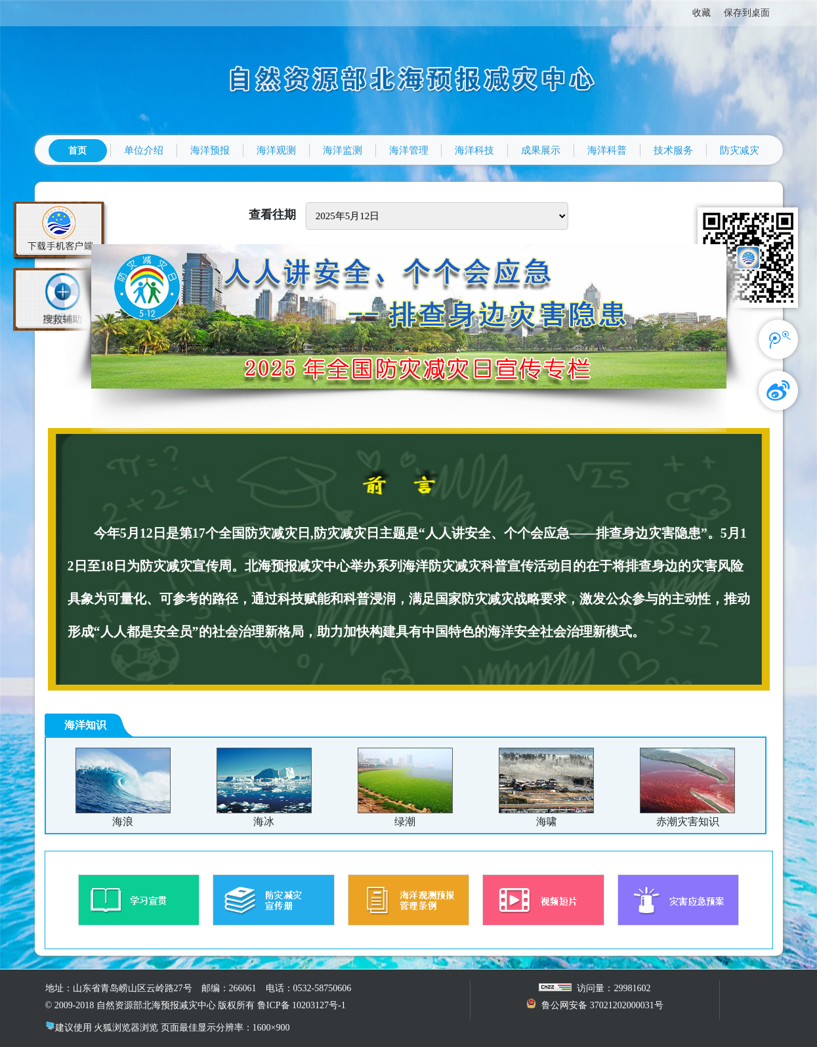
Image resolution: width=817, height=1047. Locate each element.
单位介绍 (143, 150)
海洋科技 (474, 150)
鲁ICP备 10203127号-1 (301, 1005)
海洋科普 (607, 150)
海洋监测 (342, 150)
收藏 (701, 13)
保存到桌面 (747, 13)
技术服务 (673, 150)
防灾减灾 (739, 150)
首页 (77, 151)
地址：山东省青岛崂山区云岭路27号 (118, 988)
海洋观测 (276, 150)
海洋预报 (210, 150)
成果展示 (540, 150)
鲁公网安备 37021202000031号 (602, 1005)
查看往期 (272, 214)
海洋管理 (409, 150)
